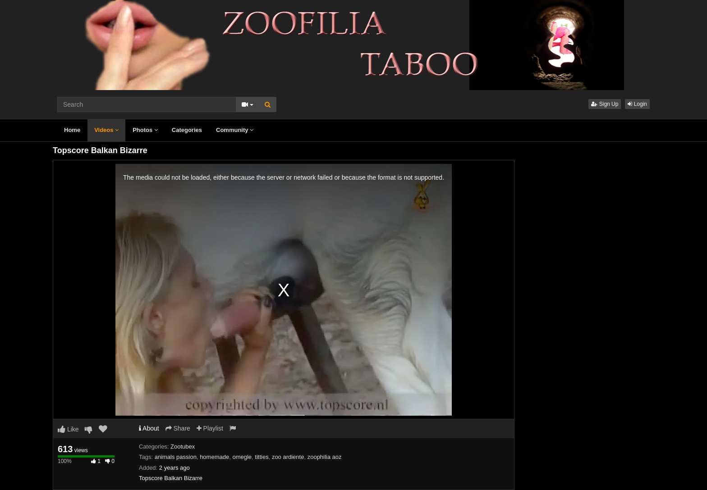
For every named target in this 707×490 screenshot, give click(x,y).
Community (234, 130)
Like (68, 429)
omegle (242, 457)
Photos (145, 130)
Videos (106, 130)
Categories (187, 130)
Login (637, 104)
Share (177, 428)
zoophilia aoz (325, 457)
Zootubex (182, 446)
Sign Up (604, 104)
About (149, 428)
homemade (214, 457)
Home (72, 130)
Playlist (210, 428)
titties (261, 457)
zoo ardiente (288, 457)
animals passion (176, 457)
